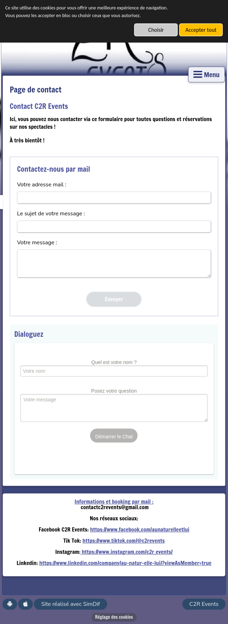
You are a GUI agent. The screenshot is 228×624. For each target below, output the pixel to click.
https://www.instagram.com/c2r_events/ (127, 552)
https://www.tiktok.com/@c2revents (123, 540)
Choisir (156, 30)
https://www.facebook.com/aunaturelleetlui (139, 529)
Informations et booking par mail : (114, 501)
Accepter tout (200, 30)
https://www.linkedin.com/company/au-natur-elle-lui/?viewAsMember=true (125, 563)
